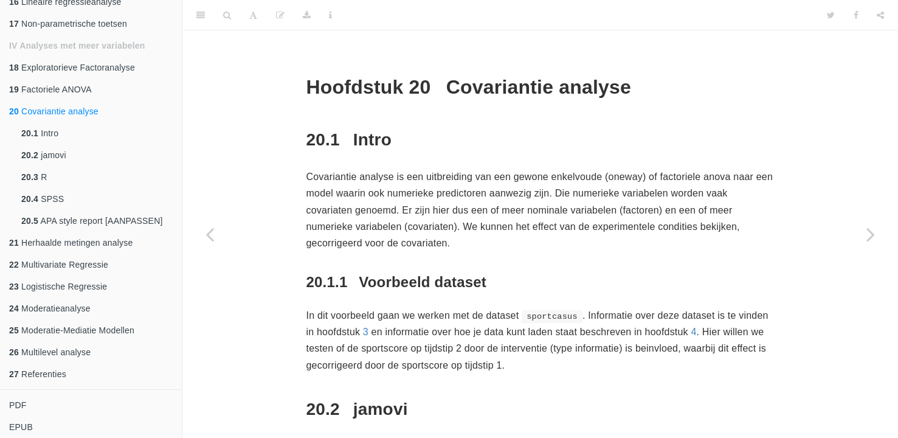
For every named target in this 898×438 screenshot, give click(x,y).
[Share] (880, 15)
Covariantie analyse (53, 111)
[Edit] (280, 15)
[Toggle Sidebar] (200, 15)
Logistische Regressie (58, 286)
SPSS (42, 199)
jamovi (43, 155)
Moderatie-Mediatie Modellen (71, 330)
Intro (39, 133)
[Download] (307, 15)
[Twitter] (831, 15)
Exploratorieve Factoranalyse (72, 67)
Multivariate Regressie (58, 264)
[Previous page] (209, 234)
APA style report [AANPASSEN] (92, 221)
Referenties (37, 374)
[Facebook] (856, 15)
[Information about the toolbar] (330, 15)
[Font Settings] (253, 15)
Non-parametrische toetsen (68, 24)
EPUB (21, 427)
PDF (18, 405)
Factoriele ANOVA (50, 89)
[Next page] (870, 234)
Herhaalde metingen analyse (71, 243)
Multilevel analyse (50, 352)
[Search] (227, 15)
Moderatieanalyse (50, 308)
